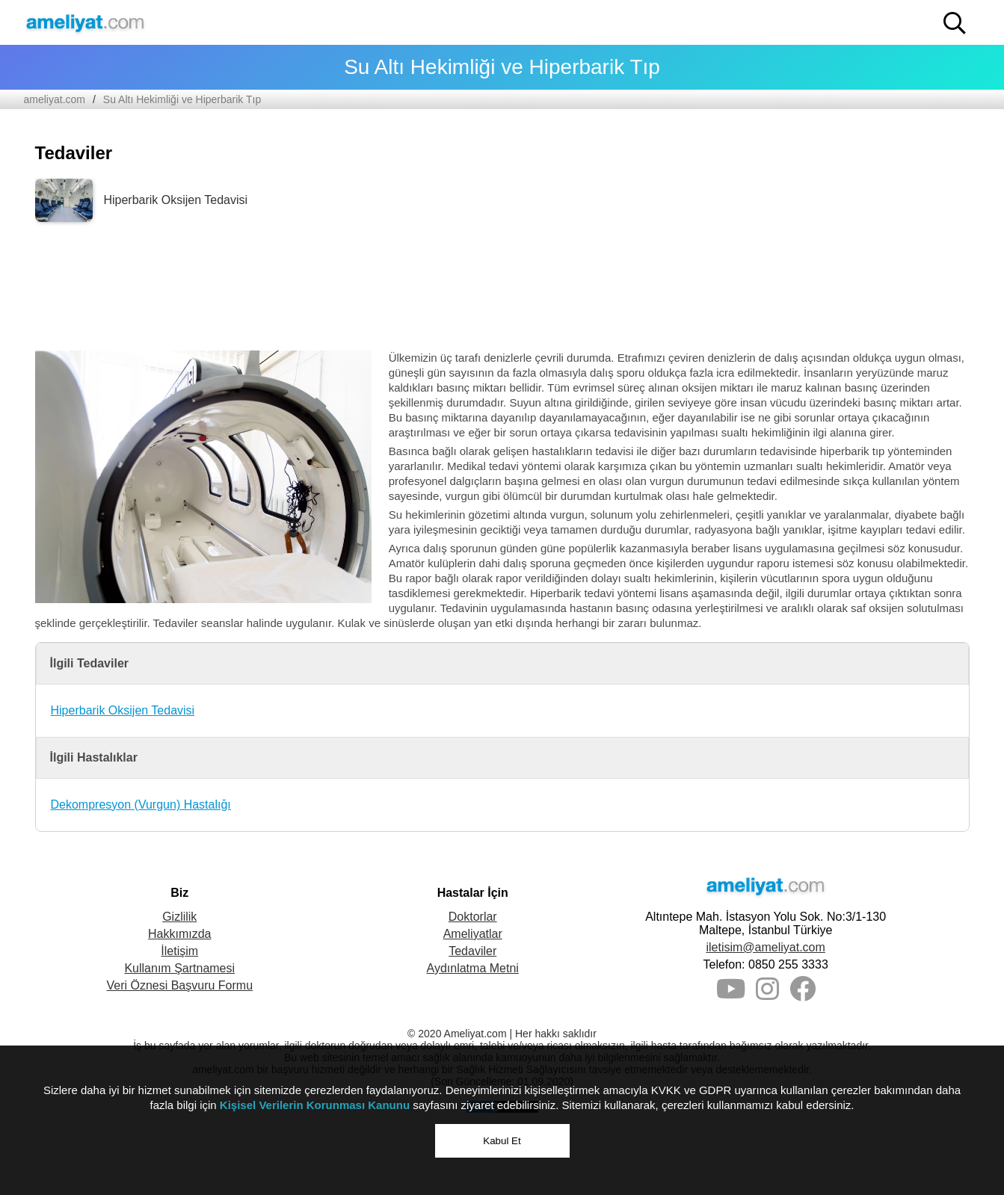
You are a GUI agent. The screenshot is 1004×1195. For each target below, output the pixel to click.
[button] (954, 23)
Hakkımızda (179, 933)
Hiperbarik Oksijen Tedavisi (123, 710)
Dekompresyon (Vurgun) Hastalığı (141, 804)
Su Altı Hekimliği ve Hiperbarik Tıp (182, 99)
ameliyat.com (54, 99)
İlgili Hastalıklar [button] (94, 757)
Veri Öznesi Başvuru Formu (179, 985)
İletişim (179, 951)
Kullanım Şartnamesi (179, 968)
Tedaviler (472, 951)
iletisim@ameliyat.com (765, 947)
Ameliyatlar (472, 933)
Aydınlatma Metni (473, 968)
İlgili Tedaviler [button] (89, 663)
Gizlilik (179, 916)
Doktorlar (473, 916)
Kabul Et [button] (501, 1140)
